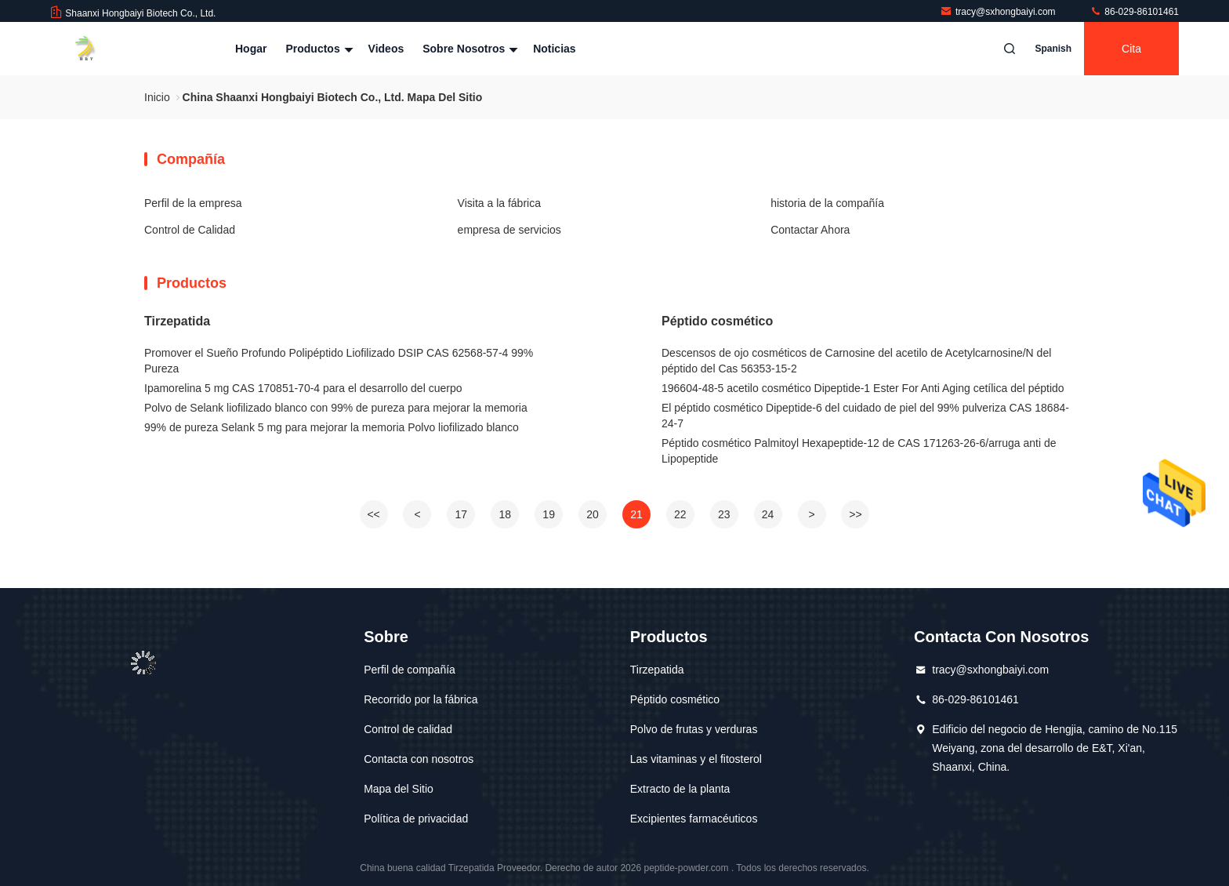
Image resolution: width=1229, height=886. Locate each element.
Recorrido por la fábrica (421, 699)
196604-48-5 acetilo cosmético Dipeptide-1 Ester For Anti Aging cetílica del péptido (863, 388)
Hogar (250, 48)
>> (855, 514)
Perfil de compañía (409, 669)
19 (548, 514)
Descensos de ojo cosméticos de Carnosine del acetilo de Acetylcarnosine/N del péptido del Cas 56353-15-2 (856, 361)
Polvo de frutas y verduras (694, 729)
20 (592, 514)
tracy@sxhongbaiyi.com (999, 11)
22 (680, 514)
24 (768, 514)
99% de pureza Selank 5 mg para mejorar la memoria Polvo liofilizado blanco (331, 427)
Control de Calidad (189, 229)
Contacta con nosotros (418, 759)
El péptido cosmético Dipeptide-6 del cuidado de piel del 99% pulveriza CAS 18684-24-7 (865, 415)
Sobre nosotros (468, 48)
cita (1131, 48)
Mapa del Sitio (398, 789)
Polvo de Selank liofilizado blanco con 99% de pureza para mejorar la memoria (335, 407)
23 (724, 514)
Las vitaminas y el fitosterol (696, 759)
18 (504, 514)
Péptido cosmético (717, 321)
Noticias (554, 48)
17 (461, 514)
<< (373, 514)
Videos (386, 48)
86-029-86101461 (1134, 11)
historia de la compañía (827, 203)
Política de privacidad (416, 818)
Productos (317, 48)
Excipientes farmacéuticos (694, 818)
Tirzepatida (177, 321)
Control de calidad (408, 729)
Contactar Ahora (810, 229)
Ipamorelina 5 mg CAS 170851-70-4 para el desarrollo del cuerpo (303, 388)
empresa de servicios (509, 229)
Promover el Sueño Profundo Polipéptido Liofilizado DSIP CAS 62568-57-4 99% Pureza (338, 361)
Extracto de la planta (680, 789)
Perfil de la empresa (193, 203)
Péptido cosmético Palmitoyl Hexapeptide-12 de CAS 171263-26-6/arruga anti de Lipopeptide (859, 451)
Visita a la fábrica (499, 203)
